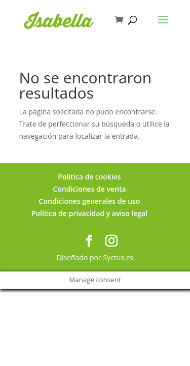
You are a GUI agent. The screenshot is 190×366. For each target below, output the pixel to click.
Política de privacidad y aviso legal (89, 213)
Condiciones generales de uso (89, 201)
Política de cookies (89, 176)
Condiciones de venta (89, 189)
